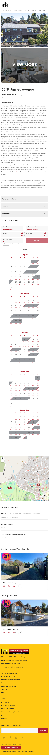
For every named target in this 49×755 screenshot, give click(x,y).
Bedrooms (6, 213)
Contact (4, 718)
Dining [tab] (3, 513)
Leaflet (32, 500)
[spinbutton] (13, 235)
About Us (4, 689)
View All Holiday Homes (9, 673)
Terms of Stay (6, 744)
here (17, 172)
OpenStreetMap (39, 500)
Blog (2, 715)
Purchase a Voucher (8, 676)
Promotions (5, 702)
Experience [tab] (27, 513)
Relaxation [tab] (37, 513)
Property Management (8, 705)
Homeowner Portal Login (11, 747)
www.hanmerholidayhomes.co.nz (12, 667)
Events (3, 683)
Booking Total (7, 239)
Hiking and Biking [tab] (14, 513)
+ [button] (2, 458)
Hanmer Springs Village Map (10, 680)
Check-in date (7, 227)
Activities (4, 699)
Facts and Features (9, 199)
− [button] (2, 461)
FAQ (2, 693)
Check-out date (32, 227)
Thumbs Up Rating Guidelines (11, 712)
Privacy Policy (16, 744)
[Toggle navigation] (47, 4)
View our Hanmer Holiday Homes (11, 10)
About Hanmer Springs (8, 686)
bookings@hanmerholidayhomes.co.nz (14, 660)
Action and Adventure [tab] (9, 517)
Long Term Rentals (7, 709)
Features (5, 206)
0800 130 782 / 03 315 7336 (10, 664)
